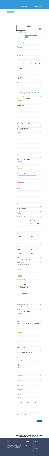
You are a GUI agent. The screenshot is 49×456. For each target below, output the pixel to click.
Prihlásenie (35, 6)
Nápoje (19, 406)
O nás (35, 446)
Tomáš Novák (21, 453)
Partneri (35, 447)
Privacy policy (36, 448)
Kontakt (10, 4)
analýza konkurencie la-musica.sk (34, 436)
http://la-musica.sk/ (20, 402)
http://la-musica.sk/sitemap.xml (21, 129)
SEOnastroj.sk (14, 453)
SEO (12, 447)
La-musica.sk (27, 25)
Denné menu (19, 405)
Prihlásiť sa (20, 100)
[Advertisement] (29, 18)
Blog (35, 449)
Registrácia (40, 6)
